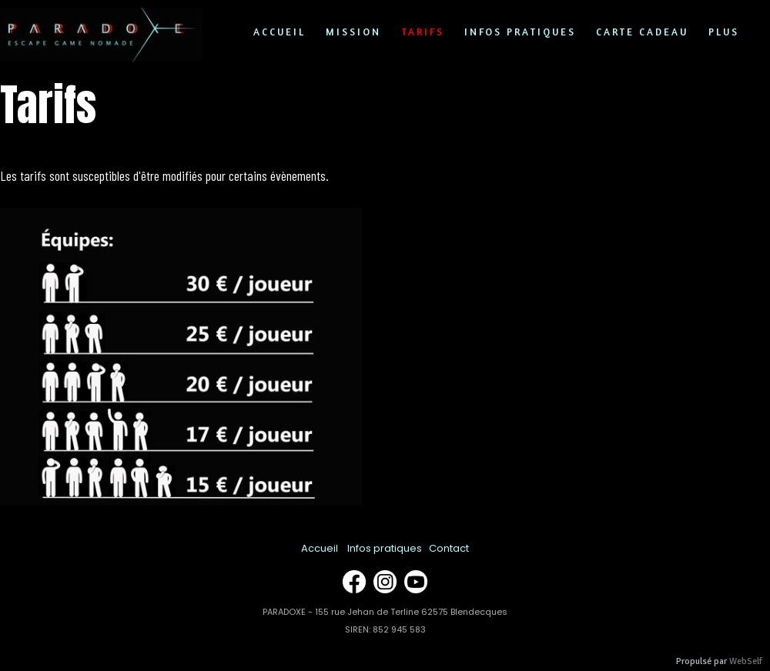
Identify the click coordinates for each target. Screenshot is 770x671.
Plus (723, 31)
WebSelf (745, 661)
